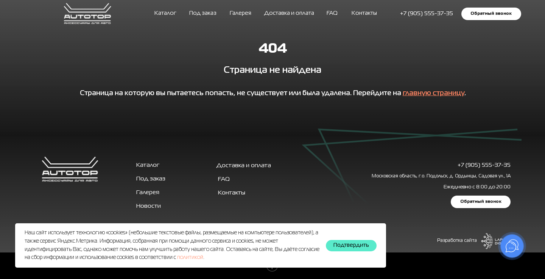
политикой (190, 257)
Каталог (165, 13)
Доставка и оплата (289, 13)
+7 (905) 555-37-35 (484, 165)
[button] (491, 14)
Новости (148, 206)
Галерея (147, 192)
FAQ (332, 13)
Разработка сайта (457, 241)
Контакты (364, 13)
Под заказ (202, 13)
